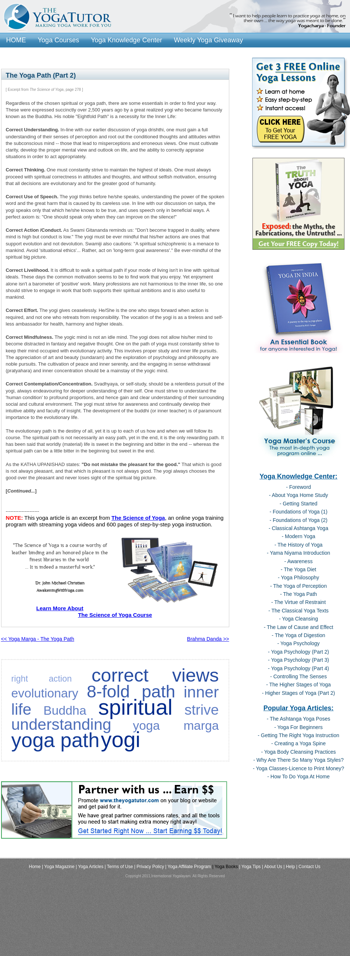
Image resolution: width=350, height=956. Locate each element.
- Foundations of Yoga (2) (298, 520)
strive (201, 710)
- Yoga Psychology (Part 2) (298, 652)
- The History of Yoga (298, 545)
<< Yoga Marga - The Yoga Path (37, 639)
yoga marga (176, 725)
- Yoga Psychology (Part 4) (298, 668)
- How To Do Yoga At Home (298, 776)
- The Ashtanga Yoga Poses (298, 719)
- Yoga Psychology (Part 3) (298, 660)
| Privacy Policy (149, 866)
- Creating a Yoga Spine (298, 743)
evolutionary (44, 693)
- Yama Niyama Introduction (298, 553)
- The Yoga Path (298, 594)
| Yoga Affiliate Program (188, 866)
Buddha (64, 710)
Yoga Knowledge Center (126, 39)
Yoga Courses (58, 39)
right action (41, 678)
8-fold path (131, 691)
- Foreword (298, 487)
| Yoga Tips (250, 866)
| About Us (272, 866)
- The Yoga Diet (298, 569)
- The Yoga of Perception (298, 586)
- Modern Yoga (298, 536)
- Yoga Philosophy (298, 577)
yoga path (55, 740)
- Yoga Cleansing (298, 619)
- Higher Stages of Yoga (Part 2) (298, 693)
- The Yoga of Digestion (298, 635)
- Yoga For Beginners (298, 727)
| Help (289, 866)
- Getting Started (299, 504)
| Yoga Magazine (58, 866)
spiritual (135, 707)
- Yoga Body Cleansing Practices (298, 752)
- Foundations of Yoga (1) (298, 512)
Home (35, 866)
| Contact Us (308, 866)
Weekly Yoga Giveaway (208, 39)
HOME (16, 39)
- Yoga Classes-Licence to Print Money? (298, 768)
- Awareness (298, 561)
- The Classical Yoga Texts (298, 611)
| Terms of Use (119, 866)
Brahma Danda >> (208, 639)
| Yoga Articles (89, 866)
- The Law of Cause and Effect (298, 627)
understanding (61, 724)
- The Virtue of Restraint (298, 602)
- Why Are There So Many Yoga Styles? (298, 760)
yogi (120, 739)
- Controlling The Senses (298, 676)
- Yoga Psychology (298, 643)
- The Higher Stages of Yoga (298, 684)
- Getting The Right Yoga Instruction (298, 735)
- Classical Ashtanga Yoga (298, 528)
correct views (155, 675)
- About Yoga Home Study (298, 495)
